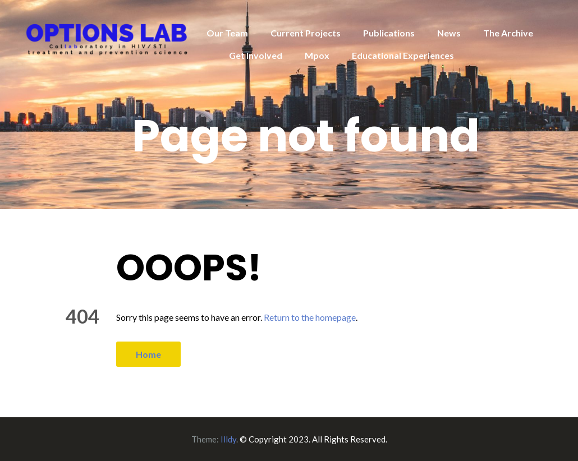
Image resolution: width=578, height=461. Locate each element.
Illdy (228, 439)
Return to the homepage (310, 317)
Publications (389, 32)
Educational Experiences (403, 55)
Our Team (227, 32)
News (449, 32)
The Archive (508, 32)
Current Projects (305, 32)
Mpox (317, 55)
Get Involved (255, 55)
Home (148, 354)
